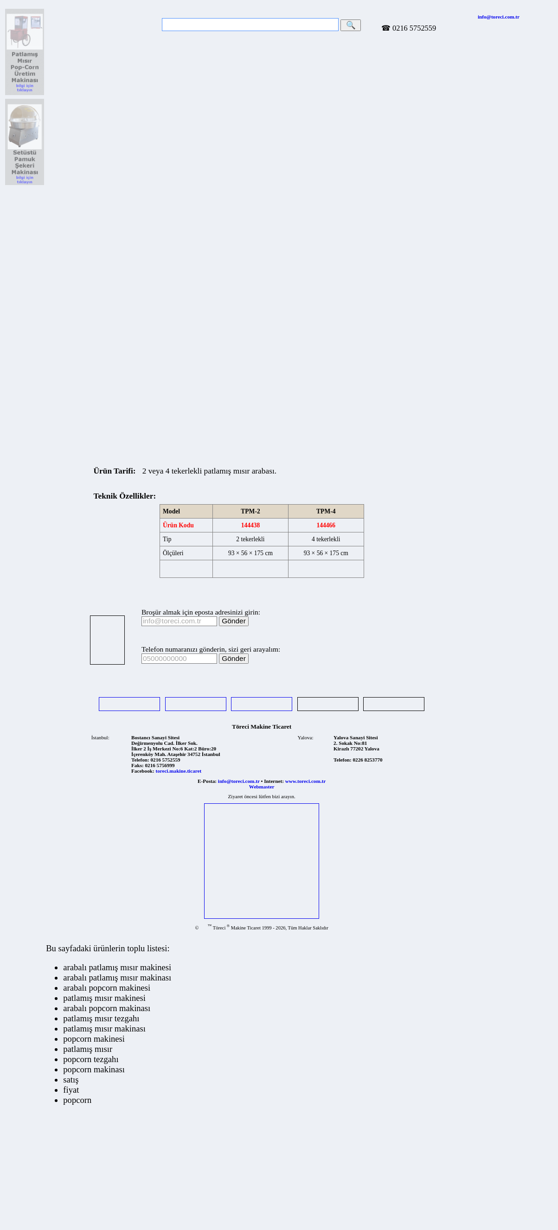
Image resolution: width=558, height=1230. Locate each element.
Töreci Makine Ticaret (261, 726)
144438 (250, 525)
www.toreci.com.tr (305, 781)
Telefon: (140, 759)
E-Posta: (207, 781)
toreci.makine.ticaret (178, 771)
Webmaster (262, 786)
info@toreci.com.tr (499, 16)
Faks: (137, 765)
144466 (326, 525)
